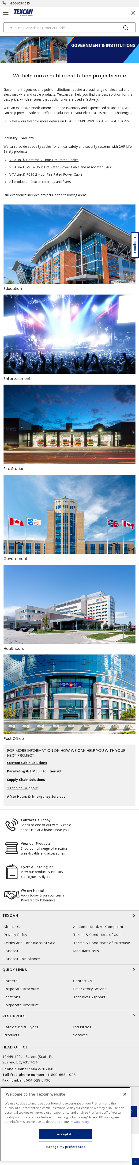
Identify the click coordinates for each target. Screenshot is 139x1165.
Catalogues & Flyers (21, 1027)
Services (80, 1035)
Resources (69, 1015)
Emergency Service (90, 989)
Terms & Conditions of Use (96, 934)
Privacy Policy (15, 934)
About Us (12, 926)
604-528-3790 (38, 1080)
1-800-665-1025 (19, 3)
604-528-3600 (43, 1069)
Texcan (69, 915)
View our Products (35, 843)
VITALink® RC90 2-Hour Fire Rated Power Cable (45, 174)
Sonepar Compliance (22, 959)
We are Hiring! (32, 890)
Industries (82, 1027)
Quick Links (69, 969)
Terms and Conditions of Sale (29, 943)
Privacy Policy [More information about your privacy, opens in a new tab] (79, 1122)
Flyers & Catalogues (37, 867)
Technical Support (89, 997)
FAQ (107, 167)
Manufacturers (86, 951)
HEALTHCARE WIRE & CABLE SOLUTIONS (97, 121)
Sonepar (11, 951)
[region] (65, 1124)
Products (11, 1035)
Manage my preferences (65, 1147)
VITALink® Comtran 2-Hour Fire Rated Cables (44, 160)
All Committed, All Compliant (98, 926)
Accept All (65, 1134)
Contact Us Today (36, 820)
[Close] (125, 1094)
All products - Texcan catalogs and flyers (40, 181)
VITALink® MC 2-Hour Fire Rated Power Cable (44, 167)
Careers (11, 981)
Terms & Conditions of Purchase (101, 943)
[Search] (69, 27)
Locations (12, 997)
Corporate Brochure (21, 989)
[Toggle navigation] (5, 12)
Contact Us (82, 981)
